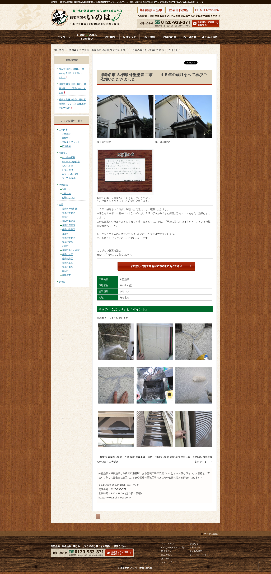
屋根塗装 (66, 137)
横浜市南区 (67, 266)
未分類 (62, 282)
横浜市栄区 (67, 241)
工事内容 (71, 50)
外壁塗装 (84, 50)
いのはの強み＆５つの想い (173, 547)
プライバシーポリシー (200, 554)
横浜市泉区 (67, 262)
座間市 (65, 216)
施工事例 (59, 50)
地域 (61, 204)
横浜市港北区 (68, 237)
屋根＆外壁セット (71, 142)
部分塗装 (66, 146)
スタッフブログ (168, 562)
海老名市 (66, 275)
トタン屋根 (67, 169)
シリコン (66, 189)
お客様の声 (195, 547)
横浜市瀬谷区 (68, 221)
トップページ (167, 543)
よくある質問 (196, 551)
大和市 (65, 246)
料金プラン (166, 551)
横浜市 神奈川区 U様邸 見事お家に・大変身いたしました (72, 88)
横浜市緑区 (67, 258)
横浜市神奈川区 (69, 208)
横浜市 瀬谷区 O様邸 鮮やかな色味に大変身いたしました (72, 73)
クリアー (66, 193)
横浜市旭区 (67, 254)
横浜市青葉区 (68, 212)
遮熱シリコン (68, 197)
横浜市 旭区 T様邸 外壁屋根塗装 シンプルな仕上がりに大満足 (72, 103)
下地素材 (63, 153)
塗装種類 (63, 185)
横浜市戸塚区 (68, 225)
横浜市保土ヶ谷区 (71, 250)
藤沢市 (65, 271)
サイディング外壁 (71, 161)
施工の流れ (166, 554)
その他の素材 (68, 157)
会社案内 (194, 543)
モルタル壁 (67, 165)
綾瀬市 (65, 233)
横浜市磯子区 (68, 229)
